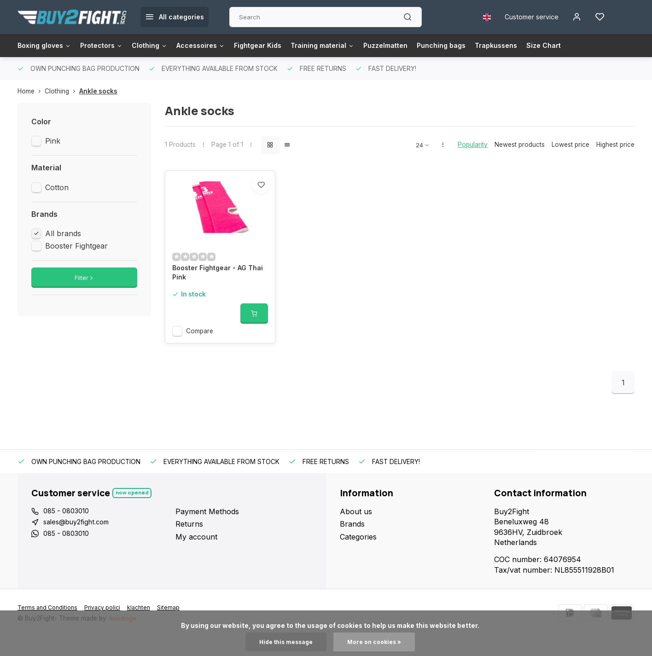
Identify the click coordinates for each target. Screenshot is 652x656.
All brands (63, 233)
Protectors (110, 45)
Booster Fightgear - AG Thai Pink (214, 292)
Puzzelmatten (422, 45)
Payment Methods (207, 530)
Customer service (525, 17)
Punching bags (483, 45)
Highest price (615, 144)
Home (31, 91)
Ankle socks (98, 91)
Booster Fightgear (76, 245)
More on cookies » (377, 641)
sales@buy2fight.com (80, 543)
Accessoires (219, 45)
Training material (352, 45)
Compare (199, 350)
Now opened (133, 512)
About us (356, 530)
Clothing (162, 45)
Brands (352, 543)
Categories (358, 556)
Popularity (473, 144)
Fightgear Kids (282, 45)
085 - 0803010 (69, 530)
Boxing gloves (47, 45)
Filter (84, 277)
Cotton (57, 187)
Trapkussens (542, 45)
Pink (52, 140)
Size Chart (594, 45)
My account (196, 556)
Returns (189, 543)
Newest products (520, 144)
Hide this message (283, 641)
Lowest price (570, 144)
